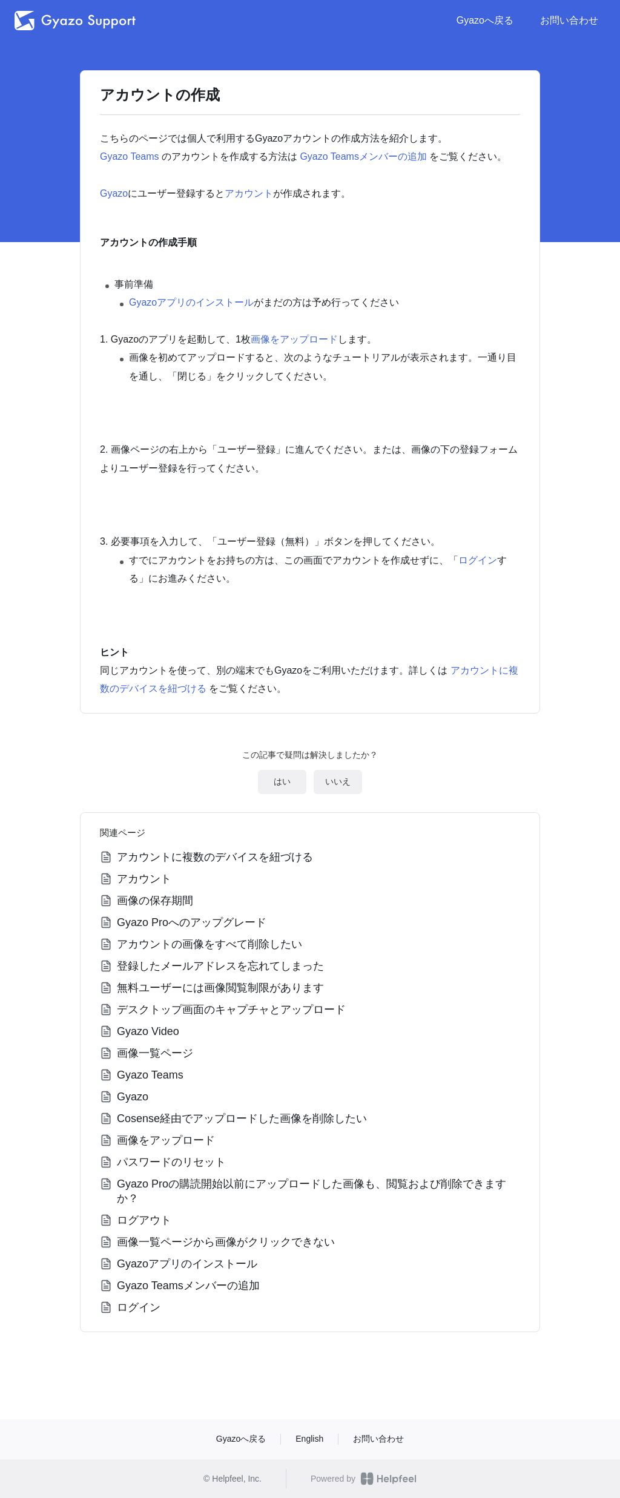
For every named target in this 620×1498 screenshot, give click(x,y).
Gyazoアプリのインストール (191, 302)
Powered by (364, 1478)
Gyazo (114, 193)
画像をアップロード (294, 339)
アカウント (249, 193)
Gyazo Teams (129, 156)
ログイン (477, 560)
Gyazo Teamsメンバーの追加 (363, 156)
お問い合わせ (569, 20)
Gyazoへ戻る (485, 20)
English (309, 1439)
